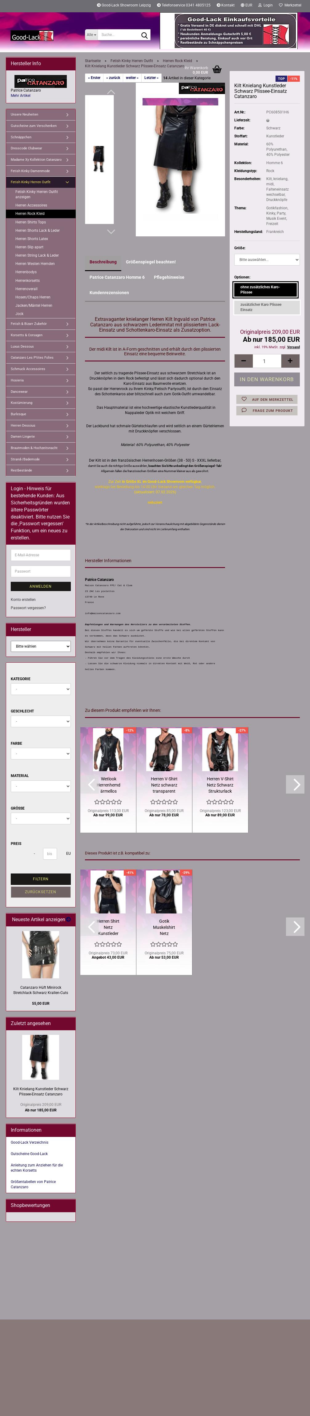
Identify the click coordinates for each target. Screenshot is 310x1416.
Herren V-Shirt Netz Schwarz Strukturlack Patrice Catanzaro (220, 785)
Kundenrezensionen (109, 292)
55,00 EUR (41, 1003)
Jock (19, 314)
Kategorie (20, 679)
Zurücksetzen (40, 892)
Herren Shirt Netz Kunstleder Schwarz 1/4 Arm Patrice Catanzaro (108, 928)
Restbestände (21, 470)
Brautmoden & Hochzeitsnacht (34, 448)
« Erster (94, 78)
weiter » (132, 78)
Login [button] (265, 5)
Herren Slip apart (29, 247)
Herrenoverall (26, 289)
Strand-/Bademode (25, 459)
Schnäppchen (21, 137)
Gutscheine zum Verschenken (34, 126)
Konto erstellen (23, 600)
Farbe (16, 743)
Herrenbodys (26, 272)
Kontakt (226, 5)
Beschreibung (103, 261)
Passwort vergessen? (28, 608)
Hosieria (17, 380)
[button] (246, 6)
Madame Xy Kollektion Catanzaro (36, 160)
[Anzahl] (267, 361)
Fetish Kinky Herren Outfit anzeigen (36, 194)
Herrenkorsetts (27, 280)
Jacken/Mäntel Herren (33, 305)
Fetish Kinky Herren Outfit (30, 182)
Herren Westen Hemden (35, 264)
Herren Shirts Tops (30, 222)
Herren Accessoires (31, 205)
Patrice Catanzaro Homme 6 (117, 277)
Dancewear (19, 392)
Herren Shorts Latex (31, 239)
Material (20, 776)
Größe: (239, 248)
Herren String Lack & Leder (37, 255)
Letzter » (151, 78)
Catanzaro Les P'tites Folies (32, 358)
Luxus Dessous (22, 347)
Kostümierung (21, 403)
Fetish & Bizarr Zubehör (29, 324)
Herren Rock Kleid (30, 213)
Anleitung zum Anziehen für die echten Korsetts (37, 1168)
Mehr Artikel (20, 95)
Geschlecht (22, 711)
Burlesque (18, 414)
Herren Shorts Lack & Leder (37, 230)
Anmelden (41, 586)
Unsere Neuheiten (24, 114)
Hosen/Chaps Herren (32, 297)
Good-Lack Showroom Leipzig (124, 5)
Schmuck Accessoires (28, 369)
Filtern (41, 879)
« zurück (113, 78)
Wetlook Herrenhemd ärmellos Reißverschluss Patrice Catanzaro (108, 785)
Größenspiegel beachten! (151, 261)
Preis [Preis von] (16, 844)
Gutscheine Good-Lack (29, 1154)
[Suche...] (91, 34)
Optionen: (242, 277)
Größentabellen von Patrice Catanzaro (33, 1184)
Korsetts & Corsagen (26, 335)
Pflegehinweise (169, 277)
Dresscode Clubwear (26, 148)
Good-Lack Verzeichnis (29, 1142)
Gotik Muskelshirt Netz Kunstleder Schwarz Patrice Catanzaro (164, 928)
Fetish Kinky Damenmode (30, 171)
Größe (18, 808)
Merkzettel (290, 5)
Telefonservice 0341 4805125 (184, 5)
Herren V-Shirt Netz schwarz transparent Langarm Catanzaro (164, 785)
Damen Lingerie (23, 437)
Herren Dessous (23, 426)
